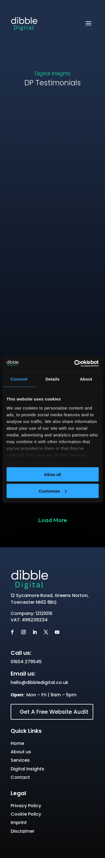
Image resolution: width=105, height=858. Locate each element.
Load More (52, 519)
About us (21, 752)
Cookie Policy (26, 814)
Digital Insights (53, 73)
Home (17, 743)
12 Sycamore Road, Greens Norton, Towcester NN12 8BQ (50, 598)
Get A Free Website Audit (54, 712)
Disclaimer (22, 831)
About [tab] (86, 379)
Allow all (52, 474)
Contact (20, 777)
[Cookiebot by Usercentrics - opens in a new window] (75, 363)
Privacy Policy (26, 805)
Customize (53, 490)
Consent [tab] (18, 379)
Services (20, 760)
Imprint (19, 822)
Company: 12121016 (31, 613)
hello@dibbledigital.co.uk (39, 682)
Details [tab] (53, 379)
